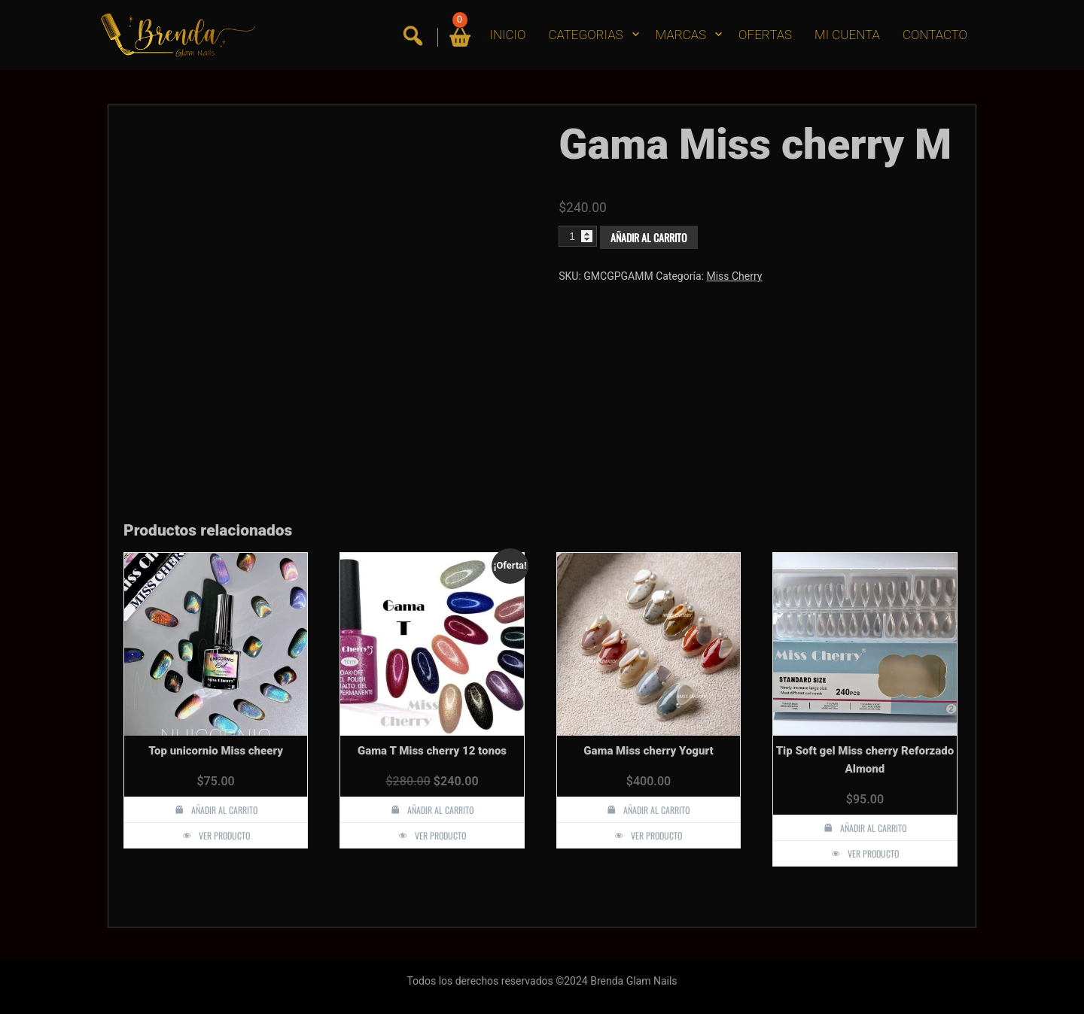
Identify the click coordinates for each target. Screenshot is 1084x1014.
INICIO (508, 34)
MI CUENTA (847, 34)
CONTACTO (935, 34)
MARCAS (681, 34)
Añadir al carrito (649, 237)
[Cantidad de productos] (578, 236)
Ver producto (224, 835)
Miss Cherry (734, 276)
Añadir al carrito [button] (224, 809)
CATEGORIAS (585, 34)
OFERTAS (765, 34)
